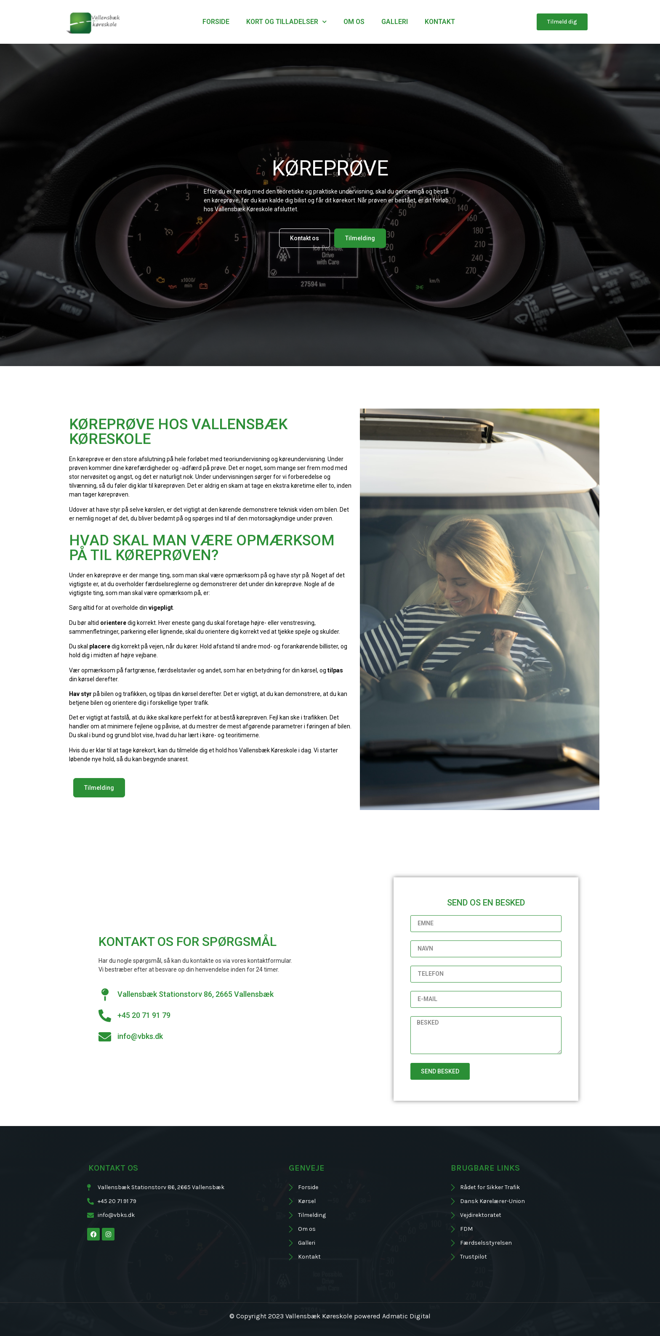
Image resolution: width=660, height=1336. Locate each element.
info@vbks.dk (140, 1036)
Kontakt (440, 22)
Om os (354, 22)
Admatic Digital (406, 1316)
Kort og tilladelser (286, 21)
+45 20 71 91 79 (143, 1015)
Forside (215, 22)
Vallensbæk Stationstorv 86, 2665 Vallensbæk (195, 994)
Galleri (394, 22)
